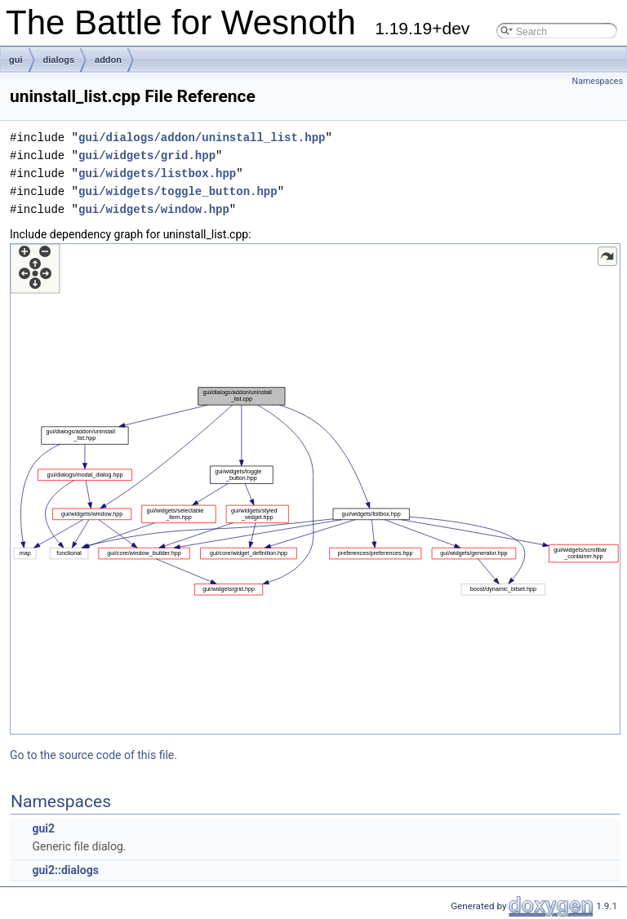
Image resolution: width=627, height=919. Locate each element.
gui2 (43, 828)
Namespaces (597, 81)
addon (108, 59)
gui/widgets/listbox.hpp (157, 173)
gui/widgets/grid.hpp (147, 155)
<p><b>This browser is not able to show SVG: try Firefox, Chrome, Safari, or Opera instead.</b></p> (315, 489)
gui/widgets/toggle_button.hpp (178, 191)
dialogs (59, 59)
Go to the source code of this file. (93, 754)
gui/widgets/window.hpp (153, 209)
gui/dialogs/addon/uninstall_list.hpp (201, 137)
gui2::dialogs (65, 870)
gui (16, 59)
